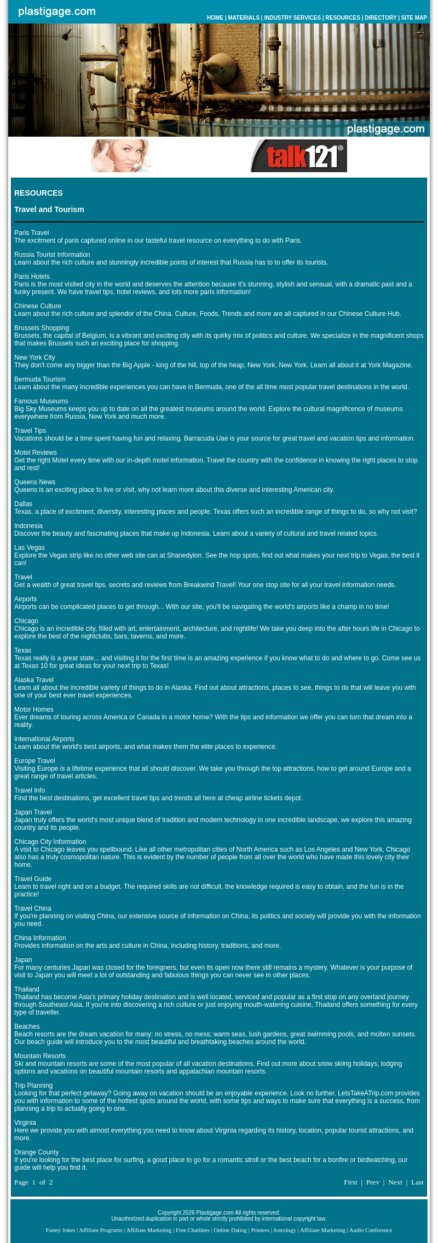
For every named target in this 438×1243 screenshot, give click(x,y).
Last (417, 1182)
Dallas (23, 504)
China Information (40, 938)
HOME (215, 18)
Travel (23, 577)
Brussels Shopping (41, 328)
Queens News (34, 482)
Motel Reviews (35, 452)
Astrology (284, 1230)
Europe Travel (34, 761)
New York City (34, 357)
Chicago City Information (50, 842)
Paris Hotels (32, 276)
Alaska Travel (34, 680)
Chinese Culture (37, 306)
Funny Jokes (61, 1230)
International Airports (44, 739)
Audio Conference (370, 1230)
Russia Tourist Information (52, 255)
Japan (23, 960)
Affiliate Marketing (149, 1230)
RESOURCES (343, 18)
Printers (260, 1230)
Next (395, 1182)
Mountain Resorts (40, 1056)
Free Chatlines (193, 1230)
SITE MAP (414, 18)
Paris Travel (31, 233)
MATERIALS (244, 18)
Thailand (26, 989)
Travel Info (29, 790)
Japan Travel (33, 812)
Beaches (27, 1026)
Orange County (36, 1152)
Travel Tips (30, 431)
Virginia (25, 1123)
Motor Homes (34, 709)
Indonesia (28, 526)
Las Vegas (29, 548)
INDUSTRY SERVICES (292, 18)
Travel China (32, 908)
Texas (22, 650)
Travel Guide (32, 879)
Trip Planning (33, 1085)
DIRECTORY (380, 18)
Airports (25, 599)
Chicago (26, 621)
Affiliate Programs (100, 1230)
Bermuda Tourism (40, 379)
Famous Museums (41, 401)
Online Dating (230, 1230)
